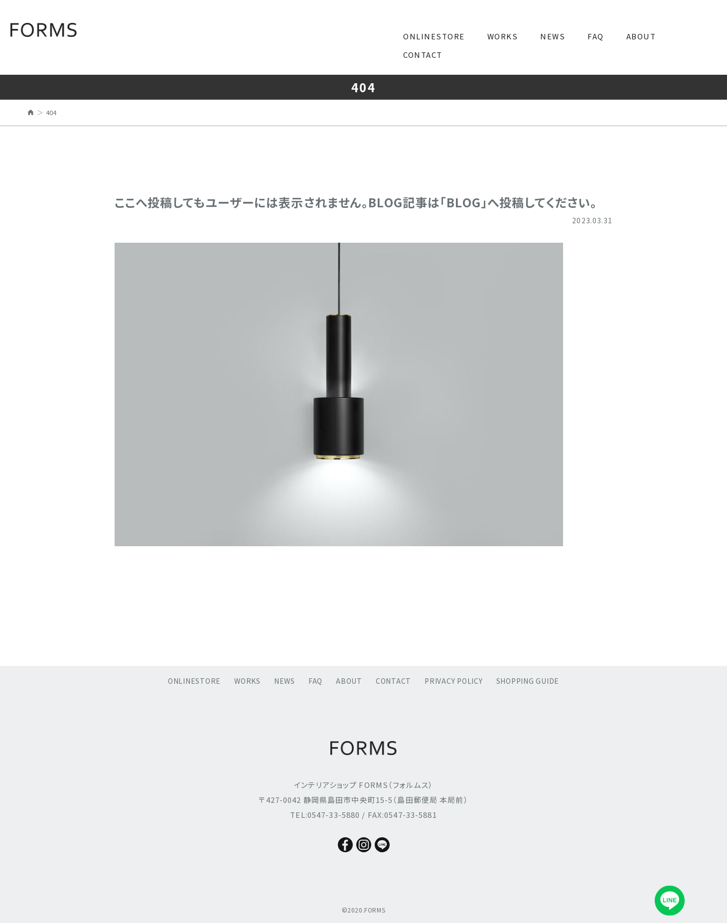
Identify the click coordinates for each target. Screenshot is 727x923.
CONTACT (422, 54)
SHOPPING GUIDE (528, 681)
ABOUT (641, 36)
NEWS (552, 36)
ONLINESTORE (434, 36)
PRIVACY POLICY (454, 681)
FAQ (595, 36)
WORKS (502, 36)
